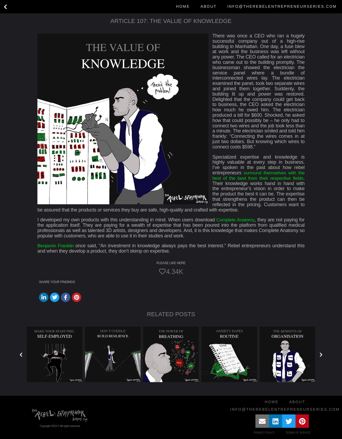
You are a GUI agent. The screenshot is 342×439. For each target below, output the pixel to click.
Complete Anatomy (235, 219)
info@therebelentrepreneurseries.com (282, 6)
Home (183, 6)
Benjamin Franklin (56, 245)
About (208, 6)
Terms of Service (297, 432)
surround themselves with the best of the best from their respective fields (258, 175)
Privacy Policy (264, 432)
